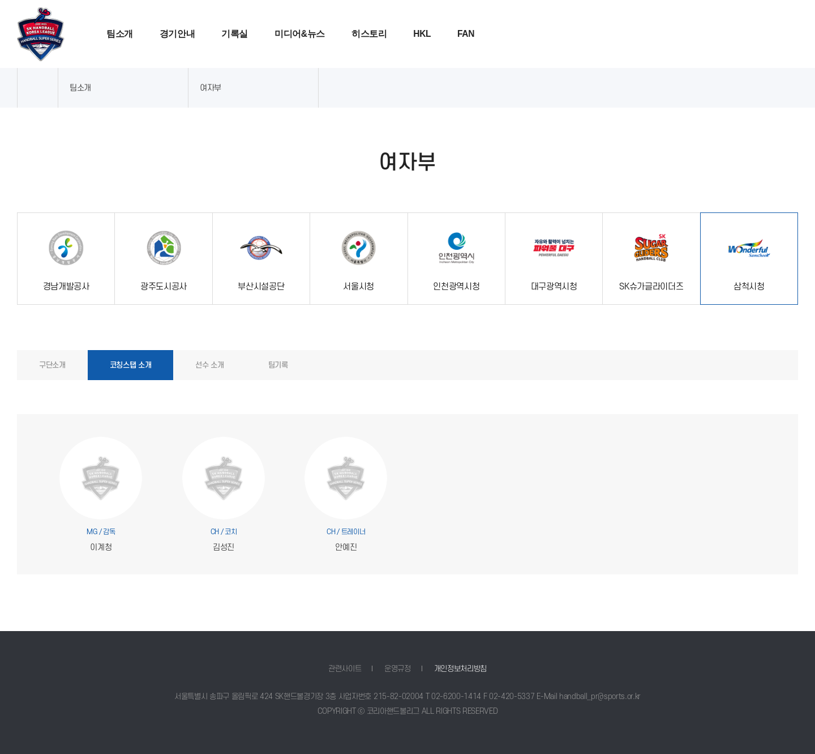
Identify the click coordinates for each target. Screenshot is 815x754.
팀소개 (119, 34)
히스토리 (369, 34)
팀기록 (278, 365)
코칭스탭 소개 (131, 365)
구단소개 (52, 365)
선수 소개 (209, 365)
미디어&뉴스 (299, 34)
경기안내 (177, 34)
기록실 (234, 34)
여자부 (210, 87)
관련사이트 (344, 668)
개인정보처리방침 (460, 668)
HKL (422, 34)
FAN (465, 34)
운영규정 (397, 668)
